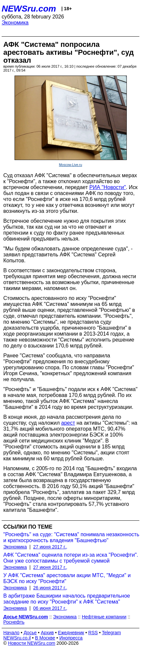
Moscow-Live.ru (70, 165)
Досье (30, 632)
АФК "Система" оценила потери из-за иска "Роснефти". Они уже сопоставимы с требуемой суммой (70, 558)
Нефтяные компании (104, 616)
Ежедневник (71, 632)
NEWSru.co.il (17, 637)
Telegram (111, 632)
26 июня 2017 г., (50, 587)
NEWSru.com (29, 9)
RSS (93, 632)
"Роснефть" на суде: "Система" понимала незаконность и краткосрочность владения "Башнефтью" (71, 537)
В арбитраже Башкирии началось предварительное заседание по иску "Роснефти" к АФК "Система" (66, 599)
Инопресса (71, 637)
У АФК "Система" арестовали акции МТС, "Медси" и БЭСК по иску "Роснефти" (67, 578)
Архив (47, 632)
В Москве (45, 637)
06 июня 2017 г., (50, 608)
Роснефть (13, 622)
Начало (11, 632)
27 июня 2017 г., (50, 546)
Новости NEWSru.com (31, 643)
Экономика (15, 22)
